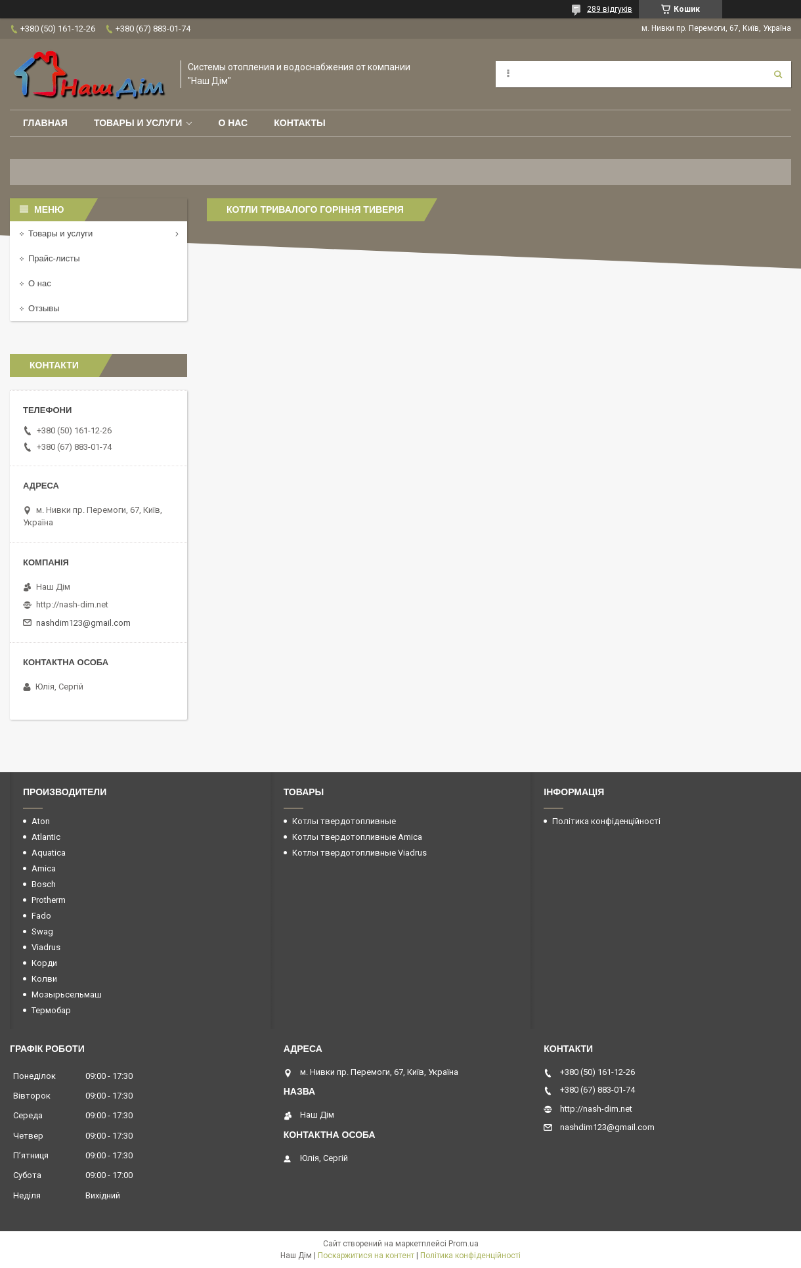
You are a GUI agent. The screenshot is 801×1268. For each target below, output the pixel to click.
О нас (233, 123)
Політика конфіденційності (606, 821)
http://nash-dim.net (72, 604)
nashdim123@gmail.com (83, 623)
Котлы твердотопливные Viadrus (359, 853)
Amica (44, 868)
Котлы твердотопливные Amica (357, 837)
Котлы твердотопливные (344, 821)
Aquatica (49, 853)
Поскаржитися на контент (366, 1255)
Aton (41, 821)
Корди (44, 963)
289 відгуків (609, 9)
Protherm (49, 900)
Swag (42, 931)
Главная (45, 123)
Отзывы (44, 308)
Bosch (44, 884)
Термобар (51, 1010)
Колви (44, 979)
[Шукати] (778, 74)
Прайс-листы (54, 258)
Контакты (299, 123)
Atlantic (46, 837)
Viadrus (46, 947)
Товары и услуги (138, 123)
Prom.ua (463, 1243)
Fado (41, 916)
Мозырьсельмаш (67, 994)
